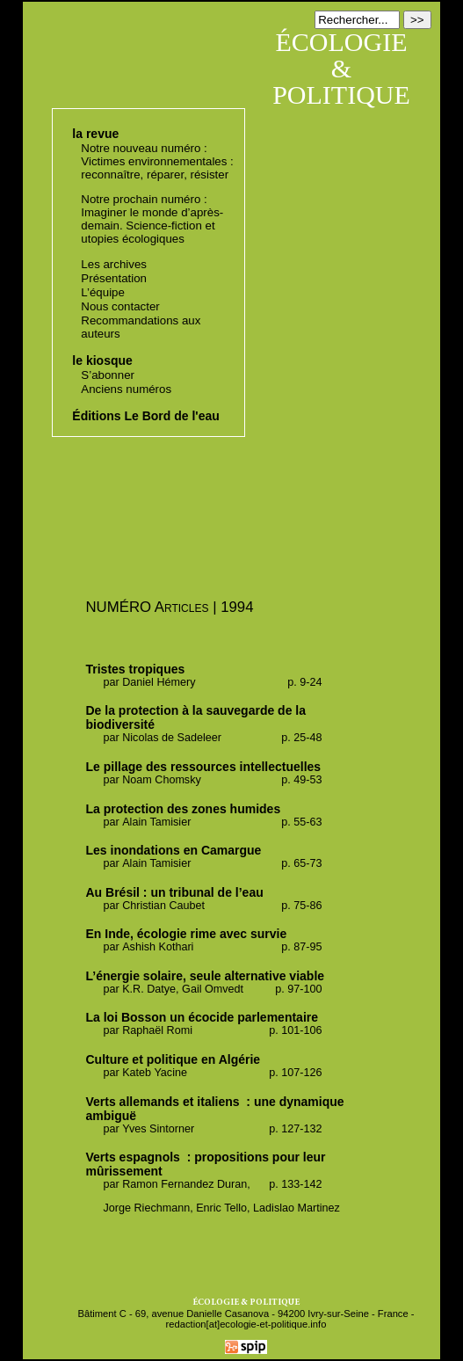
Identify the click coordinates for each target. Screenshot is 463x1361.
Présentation (114, 278)
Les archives (114, 264)
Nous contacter (120, 306)
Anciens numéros (126, 389)
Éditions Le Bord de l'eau (145, 416)
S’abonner (107, 375)
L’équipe (103, 292)
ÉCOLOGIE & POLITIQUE (341, 68)
